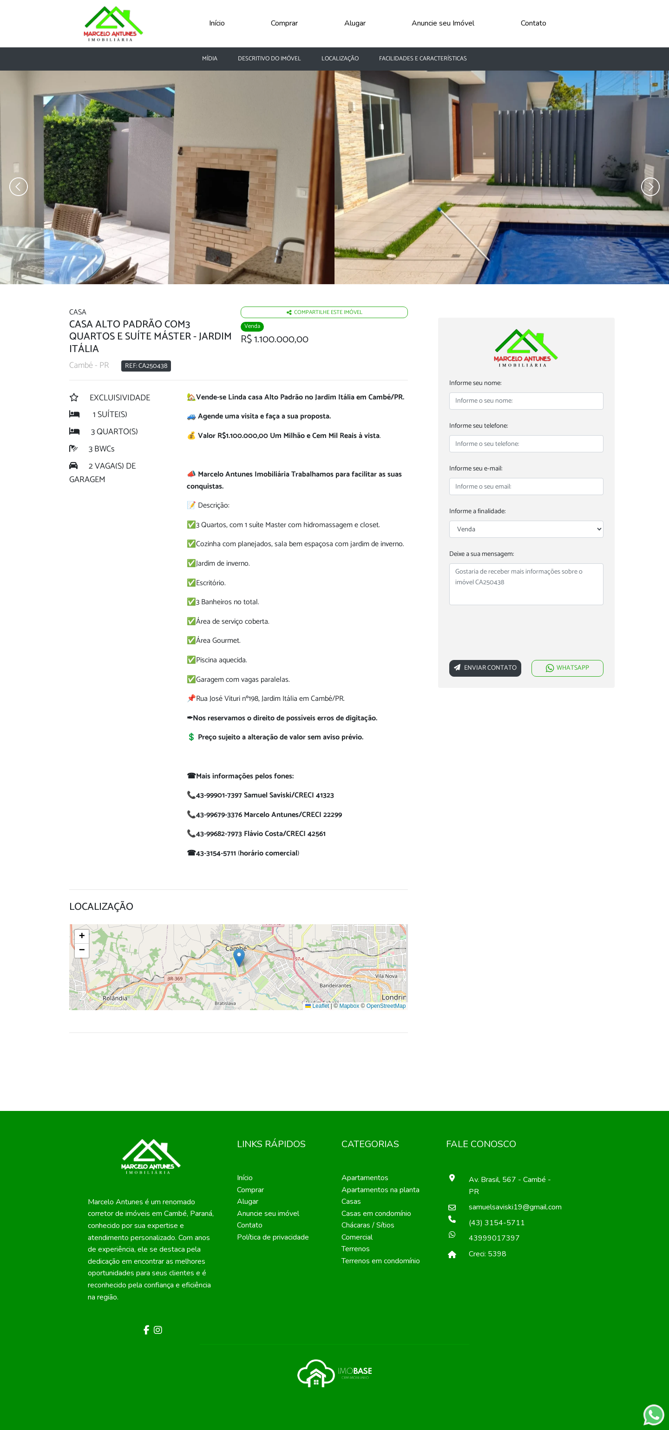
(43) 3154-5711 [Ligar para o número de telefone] (497, 1223)
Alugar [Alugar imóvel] (247, 1201)
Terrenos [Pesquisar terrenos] (355, 1249)
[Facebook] (145, 1331)
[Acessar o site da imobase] (334, 1373)
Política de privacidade (273, 1237)
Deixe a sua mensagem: (481, 554)
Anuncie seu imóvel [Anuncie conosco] (268, 1213)
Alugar (355, 23)
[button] (239, 957)
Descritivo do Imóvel (269, 59)
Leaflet (317, 1006)
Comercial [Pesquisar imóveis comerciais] (357, 1237)
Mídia (209, 59)
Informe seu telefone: (478, 426)
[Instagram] (156, 1331)
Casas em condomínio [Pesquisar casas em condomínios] (376, 1213)
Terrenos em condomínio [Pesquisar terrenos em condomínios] (380, 1261)
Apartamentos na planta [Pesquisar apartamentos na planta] (380, 1190)
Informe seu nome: (475, 383)
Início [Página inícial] (245, 1178)
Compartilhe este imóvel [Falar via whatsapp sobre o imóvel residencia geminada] (324, 312)
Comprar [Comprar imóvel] (250, 1190)
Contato (533, 23)
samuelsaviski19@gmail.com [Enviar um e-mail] (510, 1207)
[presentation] (519, 634)
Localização (340, 59)
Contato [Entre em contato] (249, 1225)
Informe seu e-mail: (475, 469)
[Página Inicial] (114, 22)
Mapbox (349, 1006)
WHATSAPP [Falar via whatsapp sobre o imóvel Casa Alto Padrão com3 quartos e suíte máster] (567, 668)
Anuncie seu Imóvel (443, 23)
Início (217, 23)
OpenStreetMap (386, 1006)
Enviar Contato (485, 668)
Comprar (284, 23)
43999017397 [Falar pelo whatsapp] (494, 1238)
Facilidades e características (423, 59)
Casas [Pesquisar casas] (351, 1201)
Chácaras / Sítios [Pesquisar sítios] (367, 1225)
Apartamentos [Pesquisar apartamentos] (364, 1178)
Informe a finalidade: (477, 511)
